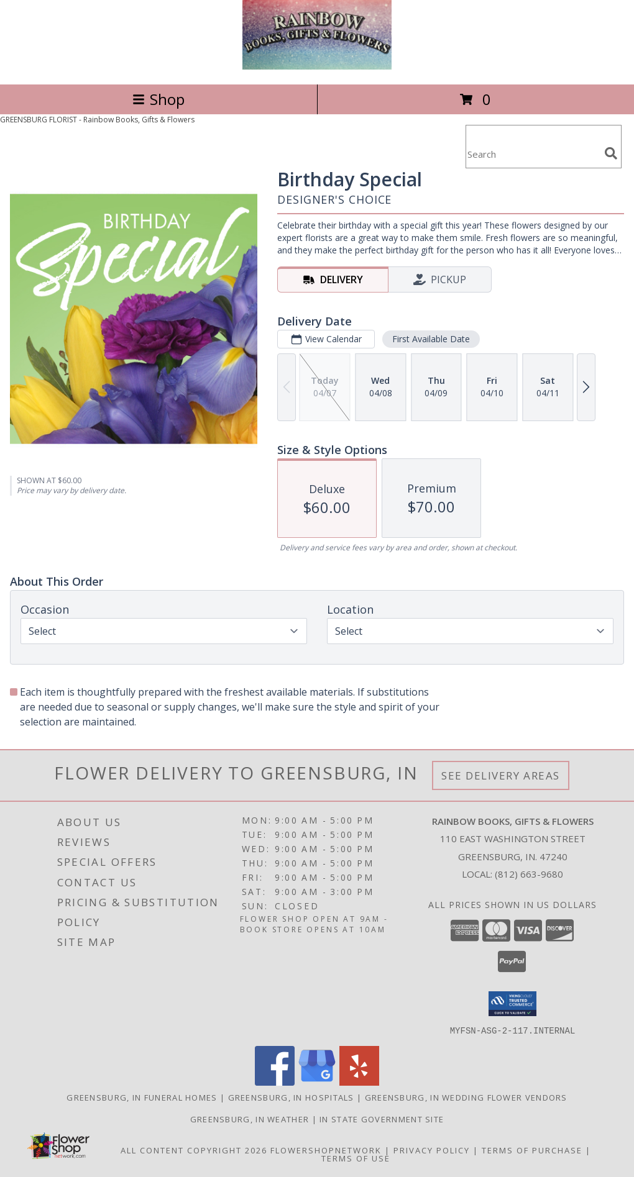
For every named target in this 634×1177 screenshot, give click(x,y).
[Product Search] (532, 154)
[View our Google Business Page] (317, 1082)
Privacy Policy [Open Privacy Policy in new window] (431, 1149)
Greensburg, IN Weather (250, 1118)
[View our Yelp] (359, 1082)
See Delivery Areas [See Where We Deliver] (500, 775)
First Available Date (431, 339)
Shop (158, 99)
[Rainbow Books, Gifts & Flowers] (317, 66)
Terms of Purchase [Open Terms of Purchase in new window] (532, 1149)
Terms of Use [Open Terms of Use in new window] (355, 1157)
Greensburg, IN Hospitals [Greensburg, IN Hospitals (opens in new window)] (291, 1096)
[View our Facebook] (275, 1082)
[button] (512, 1003)
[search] (611, 153)
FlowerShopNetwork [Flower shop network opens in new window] (326, 1149)
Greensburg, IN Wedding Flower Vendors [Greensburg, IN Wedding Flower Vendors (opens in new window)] (466, 1096)
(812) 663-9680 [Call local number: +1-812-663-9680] (529, 874)
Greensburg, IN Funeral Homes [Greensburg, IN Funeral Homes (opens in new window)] (142, 1096)
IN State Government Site (381, 1118)
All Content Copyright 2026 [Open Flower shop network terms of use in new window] (194, 1149)
